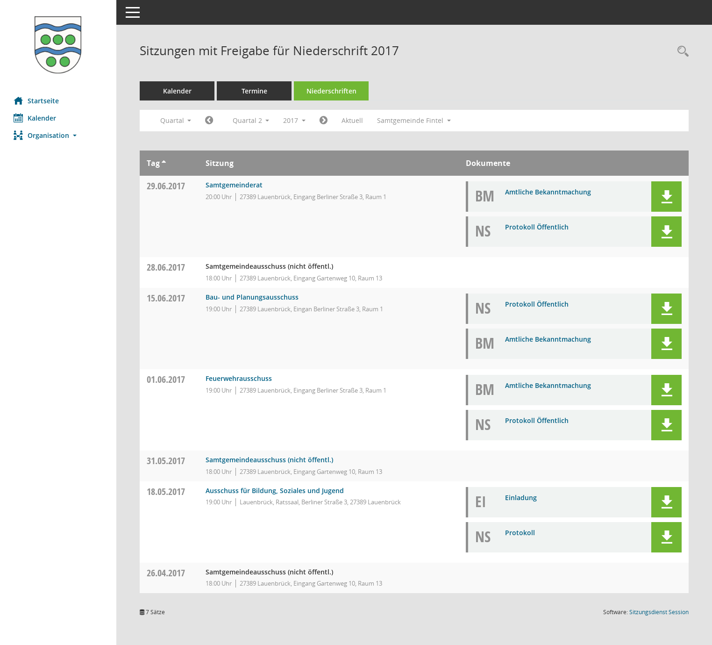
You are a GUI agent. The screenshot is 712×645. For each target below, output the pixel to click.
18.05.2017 (166, 491)
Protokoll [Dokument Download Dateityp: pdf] (520, 532)
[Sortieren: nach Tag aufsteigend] (164, 163)
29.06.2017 (166, 185)
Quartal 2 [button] (251, 120)
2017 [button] (295, 120)
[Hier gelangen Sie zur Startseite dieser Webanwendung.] (58, 44)
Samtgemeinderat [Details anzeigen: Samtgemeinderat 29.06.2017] (234, 184)
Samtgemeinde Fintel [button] (414, 120)
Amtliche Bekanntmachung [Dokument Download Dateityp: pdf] (548, 191)
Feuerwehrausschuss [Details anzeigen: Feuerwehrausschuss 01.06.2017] (239, 378)
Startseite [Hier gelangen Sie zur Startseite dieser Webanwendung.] (36, 100)
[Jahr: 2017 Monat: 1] (210, 120)
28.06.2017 (166, 267)
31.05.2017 (166, 460)
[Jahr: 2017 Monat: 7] (324, 120)
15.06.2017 (166, 298)
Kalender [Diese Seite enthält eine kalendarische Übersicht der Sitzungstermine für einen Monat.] (35, 117)
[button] (58, 135)
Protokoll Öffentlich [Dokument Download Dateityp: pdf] (537, 226)
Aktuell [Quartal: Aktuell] (352, 120)
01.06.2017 (166, 379)
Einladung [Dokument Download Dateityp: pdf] (521, 497)
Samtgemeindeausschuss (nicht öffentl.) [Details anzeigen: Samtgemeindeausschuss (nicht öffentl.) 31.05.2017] (269, 459)
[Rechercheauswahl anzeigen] (681, 51)
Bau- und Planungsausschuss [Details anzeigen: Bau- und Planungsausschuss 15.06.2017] (252, 297)
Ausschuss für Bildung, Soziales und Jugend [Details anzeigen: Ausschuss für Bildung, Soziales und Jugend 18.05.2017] (275, 490)
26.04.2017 (166, 572)
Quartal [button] (176, 120)
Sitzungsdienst (659, 612)
